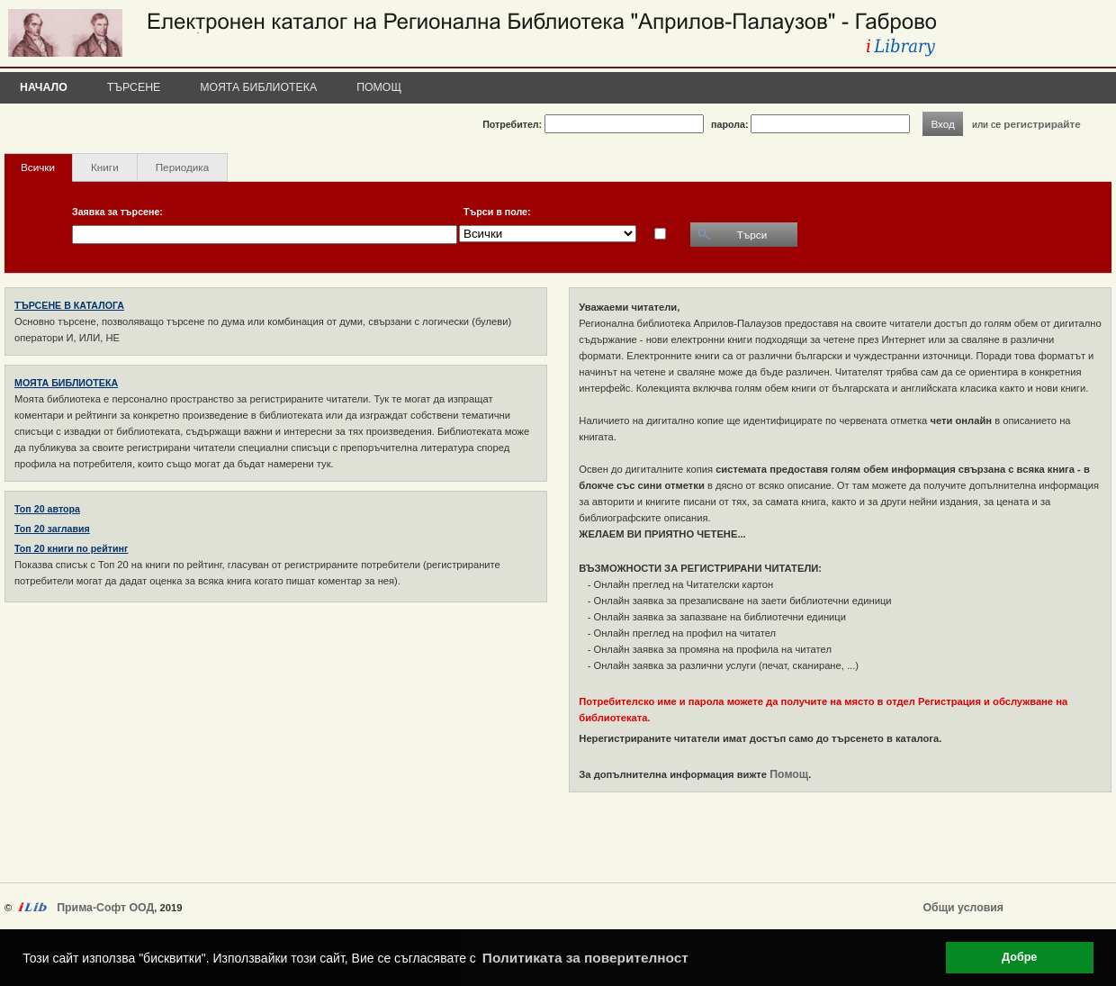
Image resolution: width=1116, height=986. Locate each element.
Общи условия (963, 907)
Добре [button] (1019, 957)
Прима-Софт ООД (105, 907)
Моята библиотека (258, 87)
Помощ (378, 87)
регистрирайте (1042, 124)
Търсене (134, 87)
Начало (44, 87)
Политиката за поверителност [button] (585, 957)
